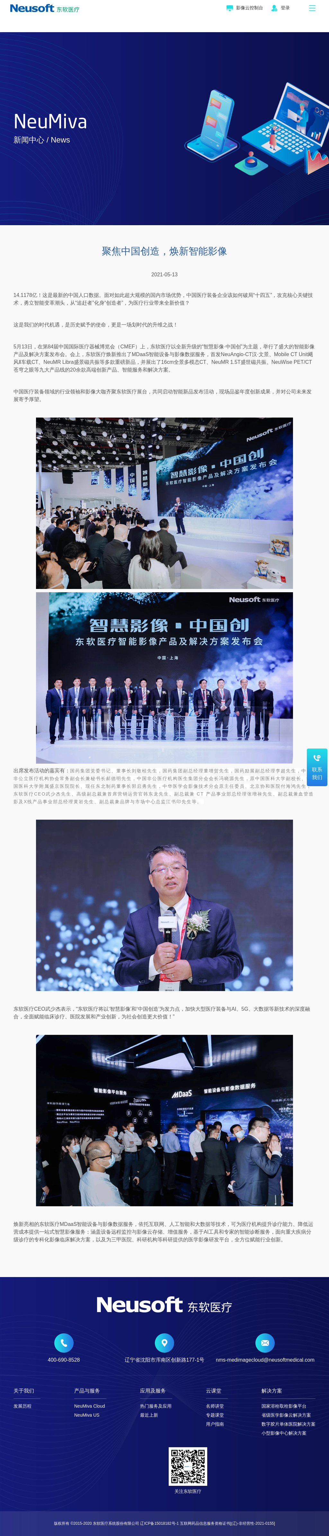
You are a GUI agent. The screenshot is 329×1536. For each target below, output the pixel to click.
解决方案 (272, 1390)
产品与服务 (87, 1390)
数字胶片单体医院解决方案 (289, 1424)
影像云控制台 (245, 8)
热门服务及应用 (156, 1406)
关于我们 (23, 1390)
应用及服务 (153, 1390)
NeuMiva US (87, 1415)
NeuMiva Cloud (89, 1406)
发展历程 (22, 1406)
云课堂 (213, 1390)
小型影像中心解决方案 (284, 1433)
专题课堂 (215, 1415)
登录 (280, 8)
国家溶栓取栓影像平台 (284, 1406)
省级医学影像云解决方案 (286, 1415)
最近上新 (149, 1415)
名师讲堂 (215, 1406)
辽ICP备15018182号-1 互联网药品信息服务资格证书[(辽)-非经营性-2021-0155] (207, 1523)
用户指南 (215, 1424)
